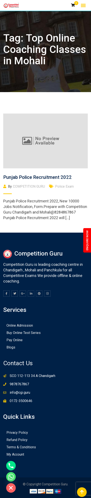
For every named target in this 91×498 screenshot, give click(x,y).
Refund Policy (17, 440)
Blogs (10, 347)
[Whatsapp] (11, 477)
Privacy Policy (17, 433)
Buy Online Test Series (23, 333)
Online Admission (19, 325)
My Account (15, 454)
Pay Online (14, 340)
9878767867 (19, 384)
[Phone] (11, 465)
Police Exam (64, 186)
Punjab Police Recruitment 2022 (37, 177)
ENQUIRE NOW (87, 240)
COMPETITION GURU (29, 186)
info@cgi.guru (20, 392)
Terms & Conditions (21, 447)
